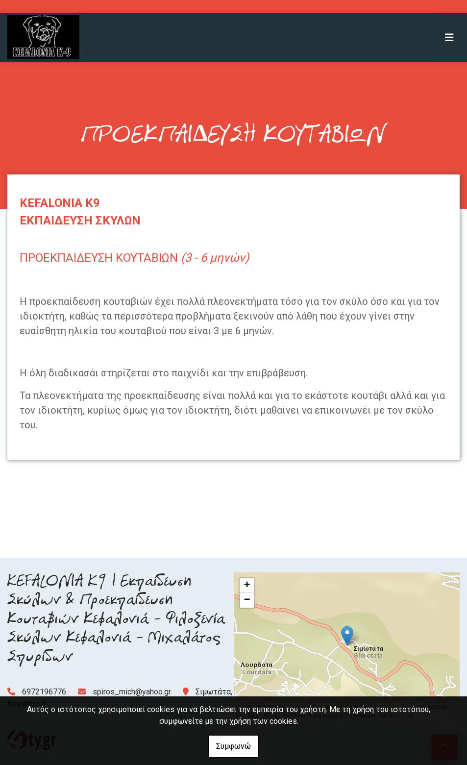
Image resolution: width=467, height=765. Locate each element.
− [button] (247, 600)
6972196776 (44, 691)
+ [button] (247, 585)
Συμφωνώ (233, 746)
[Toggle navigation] (449, 37)
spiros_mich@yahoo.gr (132, 691)
